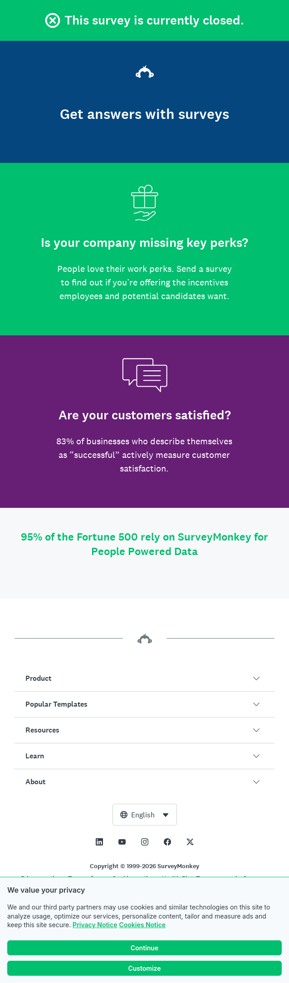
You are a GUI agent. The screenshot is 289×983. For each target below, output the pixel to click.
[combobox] (145, 815)
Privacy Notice (95, 925)
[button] (144, 678)
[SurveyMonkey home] (145, 73)
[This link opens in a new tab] (99, 842)
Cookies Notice (142, 925)
